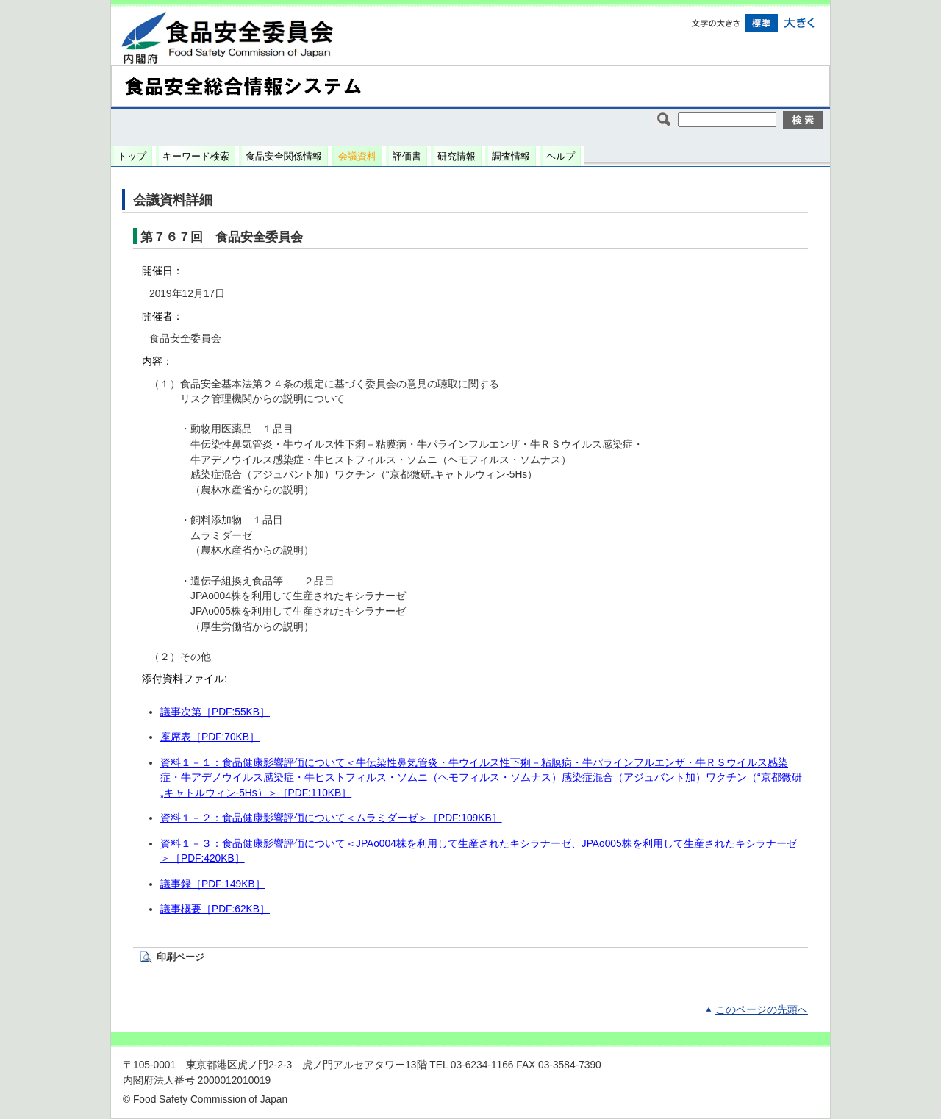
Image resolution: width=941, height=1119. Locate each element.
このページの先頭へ (761, 1009)
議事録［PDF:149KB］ (212, 884)
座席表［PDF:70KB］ (210, 737)
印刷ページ (180, 956)
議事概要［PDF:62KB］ (215, 909)
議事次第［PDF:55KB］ (215, 712)
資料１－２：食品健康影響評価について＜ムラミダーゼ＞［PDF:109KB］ (331, 817)
